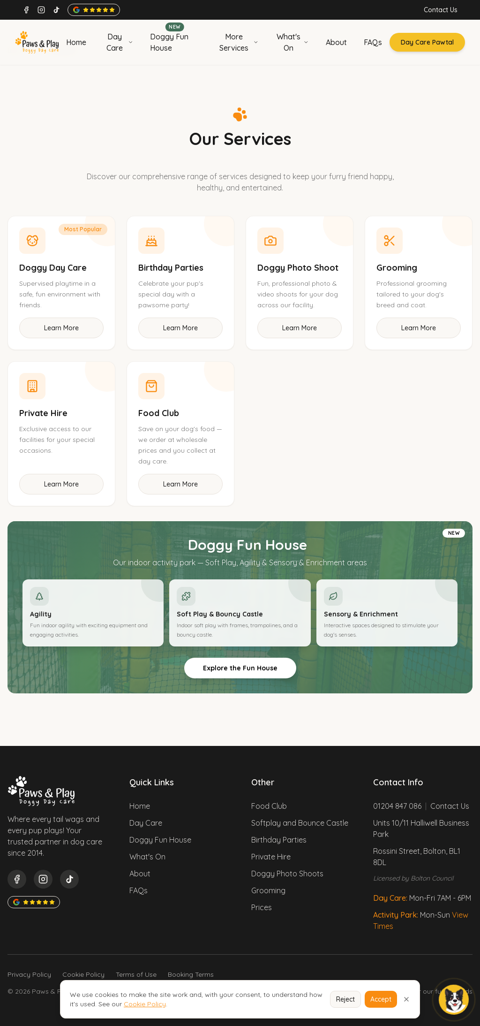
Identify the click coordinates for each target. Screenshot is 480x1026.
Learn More (61, 328)
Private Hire (271, 856)
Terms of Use (136, 974)
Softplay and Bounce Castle (299, 823)
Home (139, 806)
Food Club (269, 806)
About (139, 873)
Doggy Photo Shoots (287, 873)
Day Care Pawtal (427, 42)
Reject (345, 999)
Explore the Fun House (240, 668)
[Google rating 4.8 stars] (94, 10)
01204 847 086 (397, 806)
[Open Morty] (453, 999)
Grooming (268, 890)
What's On (147, 856)
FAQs (138, 890)
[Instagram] (41, 10)
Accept (380, 999)
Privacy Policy (29, 974)
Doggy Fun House (160, 839)
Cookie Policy (83, 974)
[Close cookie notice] (406, 999)
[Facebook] (26, 10)
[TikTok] (56, 10)
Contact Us (441, 10)
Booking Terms (191, 974)
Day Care (145, 823)
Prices (261, 907)
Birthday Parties (279, 839)
